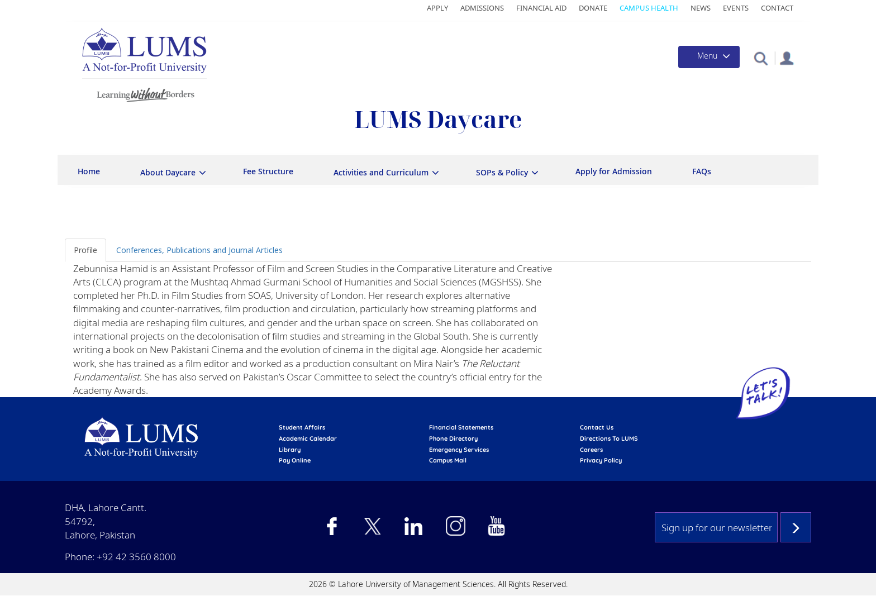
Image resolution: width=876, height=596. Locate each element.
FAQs (701, 171)
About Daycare (168, 172)
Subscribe (795, 527)
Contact (777, 8)
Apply (437, 8)
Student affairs (302, 427)
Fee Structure (268, 171)
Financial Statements (461, 427)
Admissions (482, 8)
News (701, 8)
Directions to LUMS (609, 438)
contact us (596, 427)
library (290, 450)
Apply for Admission (613, 171)
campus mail (447, 460)
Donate (593, 8)
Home (89, 171)
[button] (760, 58)
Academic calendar (308, 438)
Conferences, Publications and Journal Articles (199, 250)
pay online (295, 460)
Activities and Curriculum (381, 172)
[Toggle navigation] (709, 57)
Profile (85, 250)
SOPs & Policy (502, 172)
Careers (591, 450)
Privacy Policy (601, 460)
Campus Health (649, 8)
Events (736, 8)
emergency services (459, 450)
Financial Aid (541, 8)
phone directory (453, 438)
